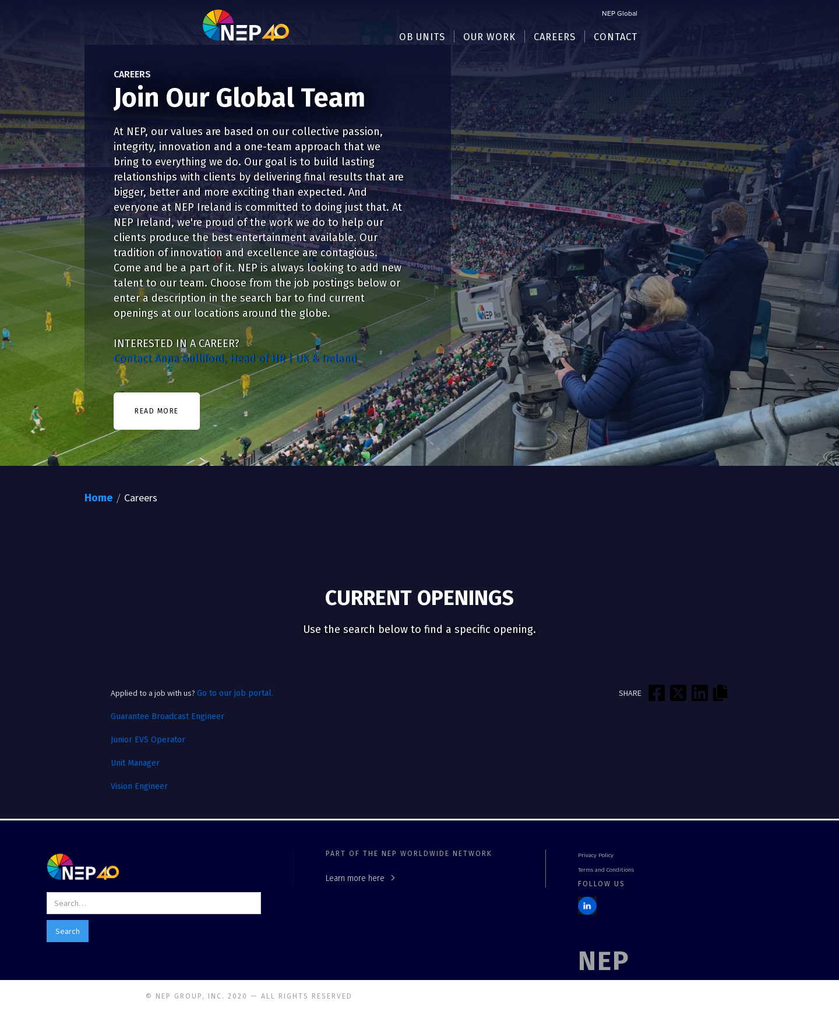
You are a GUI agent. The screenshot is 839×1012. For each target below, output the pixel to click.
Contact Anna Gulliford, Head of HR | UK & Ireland (235, 358)
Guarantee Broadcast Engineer (167, 716)
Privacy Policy (596, 855)
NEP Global (619, 13)
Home (98, 497)
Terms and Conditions (606, 869)
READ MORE (157, 411)
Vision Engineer (139, 786)
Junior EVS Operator (148, 740)
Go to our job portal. (235, 693)
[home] (246, 25)
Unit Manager (135, 763)
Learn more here (355, 878)
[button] (422, 36)
